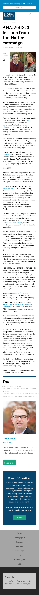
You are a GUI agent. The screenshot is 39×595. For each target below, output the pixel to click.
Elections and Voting (11, 389)
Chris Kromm (9, 47)
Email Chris (9, 462)
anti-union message (27, 259)
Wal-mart (6, 391)
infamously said (9, 127)
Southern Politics (14, 386)
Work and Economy (28, 389)
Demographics (19, 537)
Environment (19, 551)
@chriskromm (7, 442)
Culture (19, 533)
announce (7, 154)
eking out (6, 82)
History (19, 555)
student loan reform (14, 223)
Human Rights (19, 559)
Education (19, 546)
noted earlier (8, 188)
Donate (19, 517)
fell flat (29, 120)
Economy (13, 23)
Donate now (19, 8)
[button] (35, 14)
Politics (5, 23)
